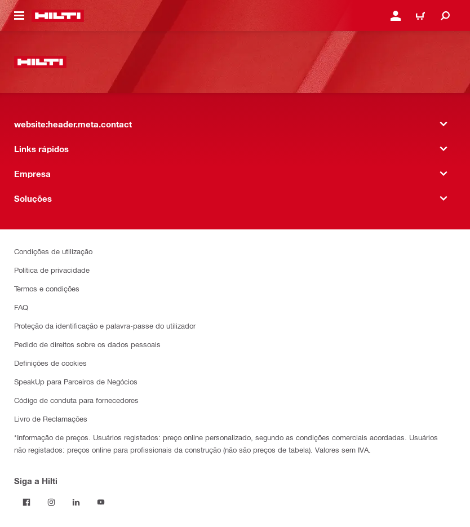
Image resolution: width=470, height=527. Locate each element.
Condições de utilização (53, 251)
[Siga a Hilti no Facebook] (26, 502)
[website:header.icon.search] (445, 15)
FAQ (21, 307)
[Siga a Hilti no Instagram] (51, 502)
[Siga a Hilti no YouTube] (100, 502)
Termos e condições (46, 288)
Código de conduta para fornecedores (76, 400)
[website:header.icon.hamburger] (19, 15)
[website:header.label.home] (58, 16)
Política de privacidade (52, 269)
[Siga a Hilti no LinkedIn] (76, 502)
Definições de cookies (50, 362)
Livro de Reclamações (50, 418)
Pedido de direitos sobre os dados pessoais (87, 344)
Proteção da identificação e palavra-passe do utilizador (105, 325)
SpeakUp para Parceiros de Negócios (76, 381)
